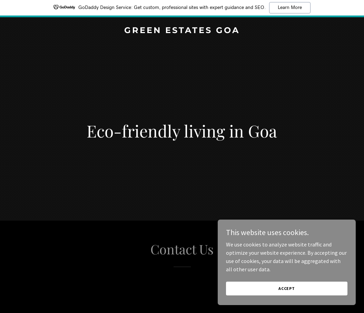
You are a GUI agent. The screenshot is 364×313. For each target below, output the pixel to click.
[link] (182, 31)
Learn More (290, 7)
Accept (286, 288)
